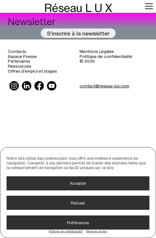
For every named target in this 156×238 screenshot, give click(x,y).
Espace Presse (22, 56)
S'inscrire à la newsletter (78, 33)
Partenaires (19, 61)
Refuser (78, 203)
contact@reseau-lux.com (104, 85)
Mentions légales (96, 231)
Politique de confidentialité (66, 231)
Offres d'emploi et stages (32, 71)
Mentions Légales (97, 51)
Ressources (19, 66)
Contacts (17, 51)
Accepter (78, 183)
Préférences (78, 222)
